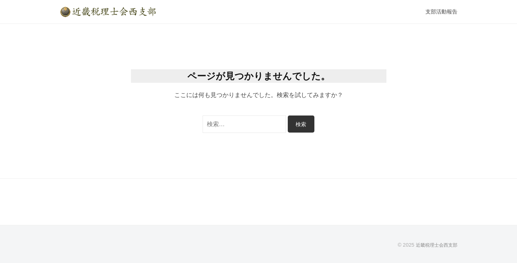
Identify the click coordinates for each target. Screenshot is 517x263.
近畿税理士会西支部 (435, 245)
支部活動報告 (441, 12)
